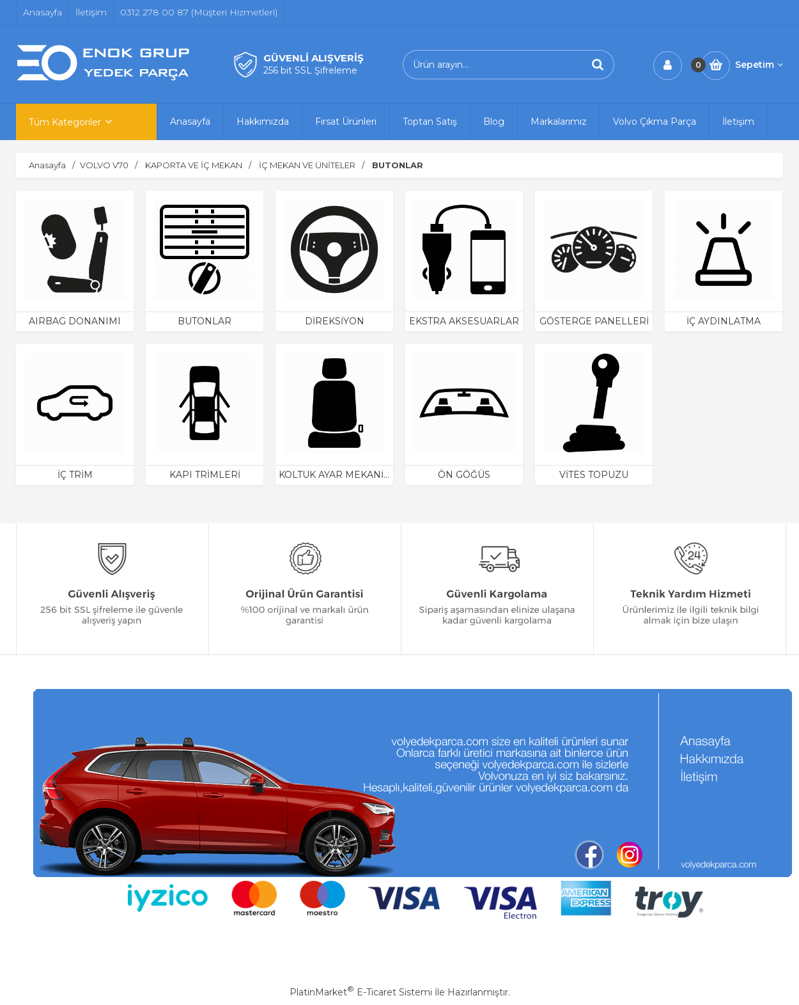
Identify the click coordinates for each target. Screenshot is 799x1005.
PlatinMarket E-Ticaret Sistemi (361, 992)
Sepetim (759, 64)
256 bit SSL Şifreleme (310, 70)
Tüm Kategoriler (65, 122)
